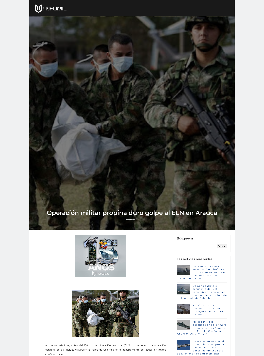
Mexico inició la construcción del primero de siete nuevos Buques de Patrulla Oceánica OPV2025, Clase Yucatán (202, 327)
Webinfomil (129, 219)
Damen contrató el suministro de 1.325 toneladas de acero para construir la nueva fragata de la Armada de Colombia (202, 292)
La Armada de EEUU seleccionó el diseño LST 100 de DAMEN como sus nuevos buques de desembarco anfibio (201, 272)
